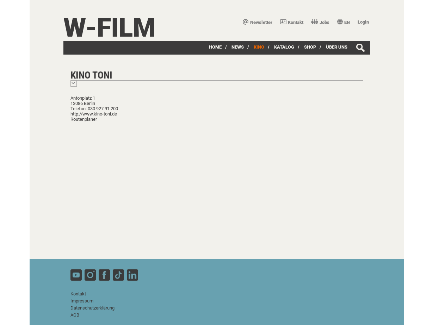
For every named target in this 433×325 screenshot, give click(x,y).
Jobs (320, 22)
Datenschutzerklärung (92, 308)
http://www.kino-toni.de (93, 114)
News (237, 47)
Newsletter (257, 22)
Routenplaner (83, 119)
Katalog (284, 47)
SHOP (310, 47)
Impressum (81, 301)
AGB (74, 315)
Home (215, 47)
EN (343, 22)
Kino (259, 47)
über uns (336, 47)
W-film (109, 27)
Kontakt (291, 22)
